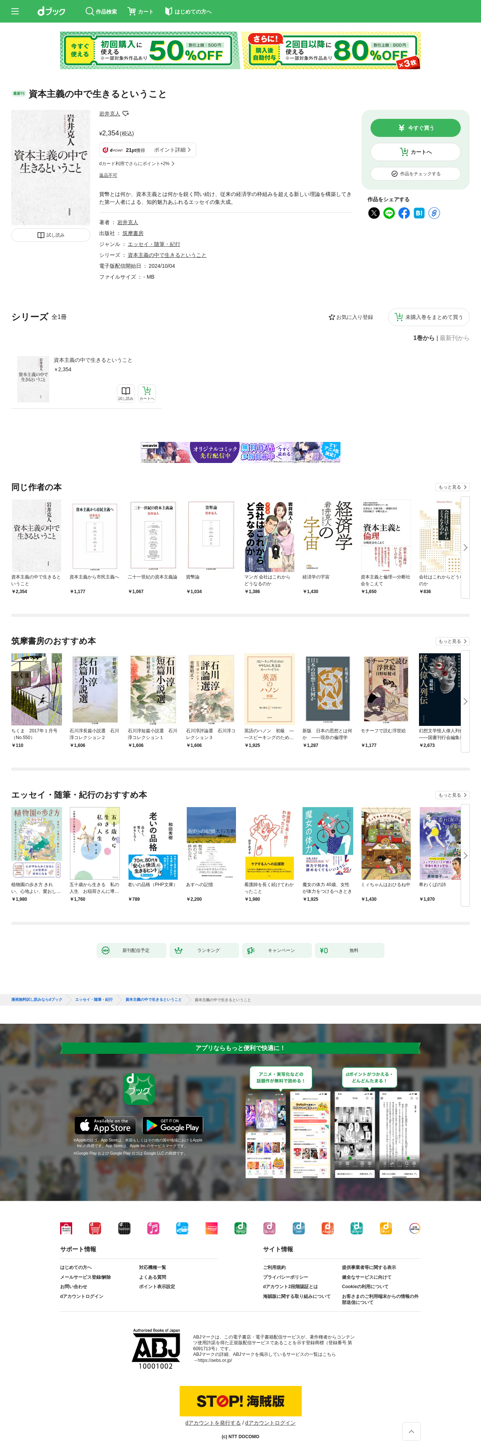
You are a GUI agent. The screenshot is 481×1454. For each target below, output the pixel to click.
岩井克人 (109, 114)
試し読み (56, 235)
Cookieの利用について (365, 1286)
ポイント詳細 (170, 150)
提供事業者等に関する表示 (369, 1267)
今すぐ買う (421, 128)
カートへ (421, 152)
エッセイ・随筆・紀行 (154, 244)
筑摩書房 (133, 233)
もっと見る (450, 487)
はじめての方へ (76, 1267)
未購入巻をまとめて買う (434, 317)
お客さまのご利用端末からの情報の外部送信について (380, 1299)
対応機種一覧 (152, 1267)
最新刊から (455, 338)
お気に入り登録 (354, 317)
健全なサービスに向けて (367, 1277)
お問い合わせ (73, 1286)
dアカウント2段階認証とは (290, 1286)
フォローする (125, 113)
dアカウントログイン (81, 1296)
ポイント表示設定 (157, 1286)
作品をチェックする (420, 173)
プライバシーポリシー (285, 1277)
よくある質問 (152, 1277)
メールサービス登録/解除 (85, 1277)
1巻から (424, 338)
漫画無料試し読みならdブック (36, 1000)
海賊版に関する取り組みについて (297, 1296)
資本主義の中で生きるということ (93, 360)
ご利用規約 (274, 1267)
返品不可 (108, 175)
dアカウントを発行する (213, 1423)
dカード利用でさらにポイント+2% (134, 163)
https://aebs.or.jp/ (215, 1360)
